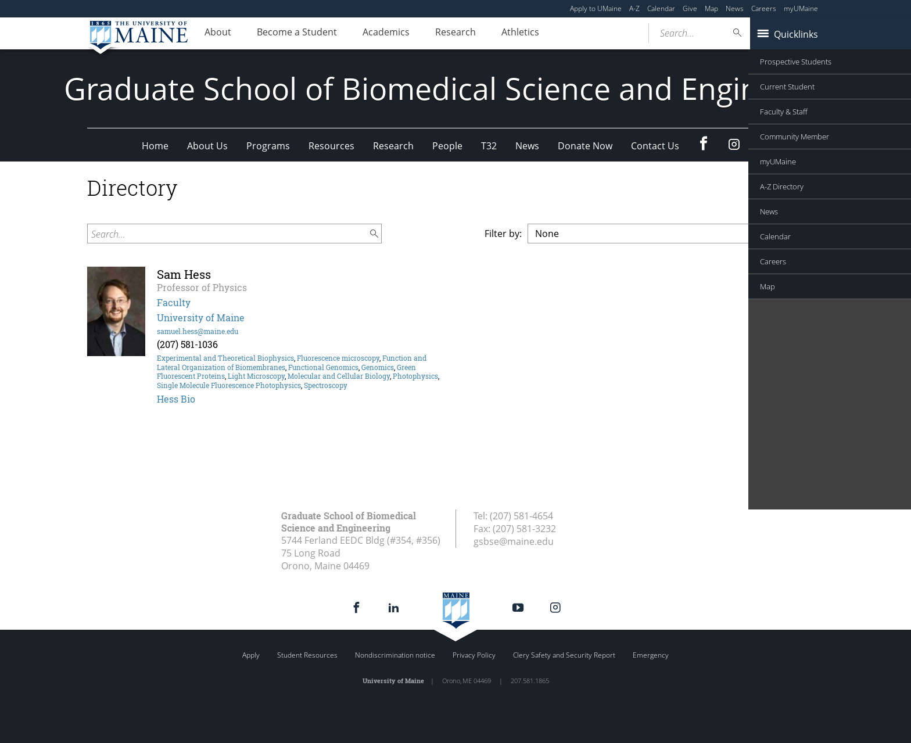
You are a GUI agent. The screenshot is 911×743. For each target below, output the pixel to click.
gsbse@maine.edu (514, 541)
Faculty (174, 302)
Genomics (377, 367)
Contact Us (655, 145)
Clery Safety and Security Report (564, 655)
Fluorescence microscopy (338, 357)
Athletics (546, 33)
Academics (400, 33)
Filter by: (503, 233)
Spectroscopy (325, 385)
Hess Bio (176, 399)
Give (690, 8)
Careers (763, 8)
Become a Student (306, 33)
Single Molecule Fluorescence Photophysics (229, 385)
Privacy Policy (474, 655)
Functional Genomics (323, 367)
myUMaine (801, 8)
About (220, 33)
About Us (207, 145)
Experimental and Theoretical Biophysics (225, 357)
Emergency (651, 655)
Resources (331, 145)
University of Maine (201, 317)
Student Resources (307, 655)
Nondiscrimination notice (395, 655)
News (735, 8)
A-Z (634, 8)
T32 (489, 145)
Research (476, 33)
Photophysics (415, 376)
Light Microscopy (256, 376)
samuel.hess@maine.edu (197, 331)
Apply (251, 655)
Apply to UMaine (596, 8)
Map (711, 8)
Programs (268, 145)
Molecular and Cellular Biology (339, 376)
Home (155, 145)
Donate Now (585, 145)
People (447, 145)
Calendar (661, 8)
